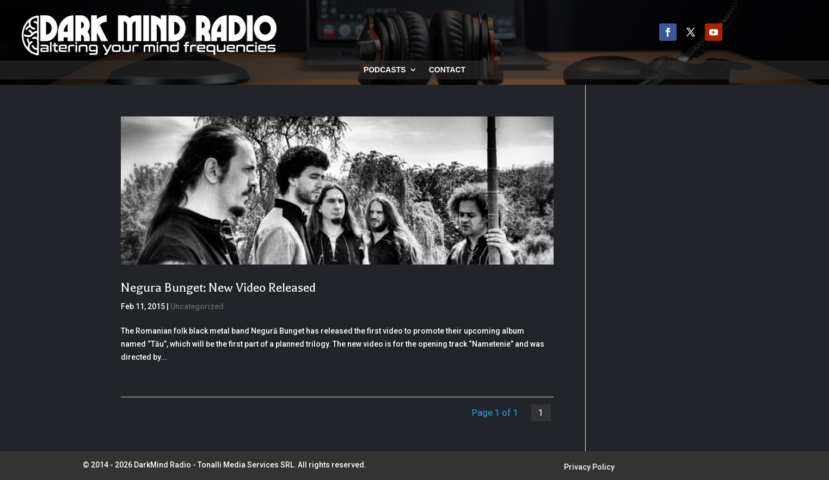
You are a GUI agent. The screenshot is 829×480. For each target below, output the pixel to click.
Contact (447, 70)
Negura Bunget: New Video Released (218, 287)
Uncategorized (197, 306)
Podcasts (385, 70)
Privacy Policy (589, 467)
